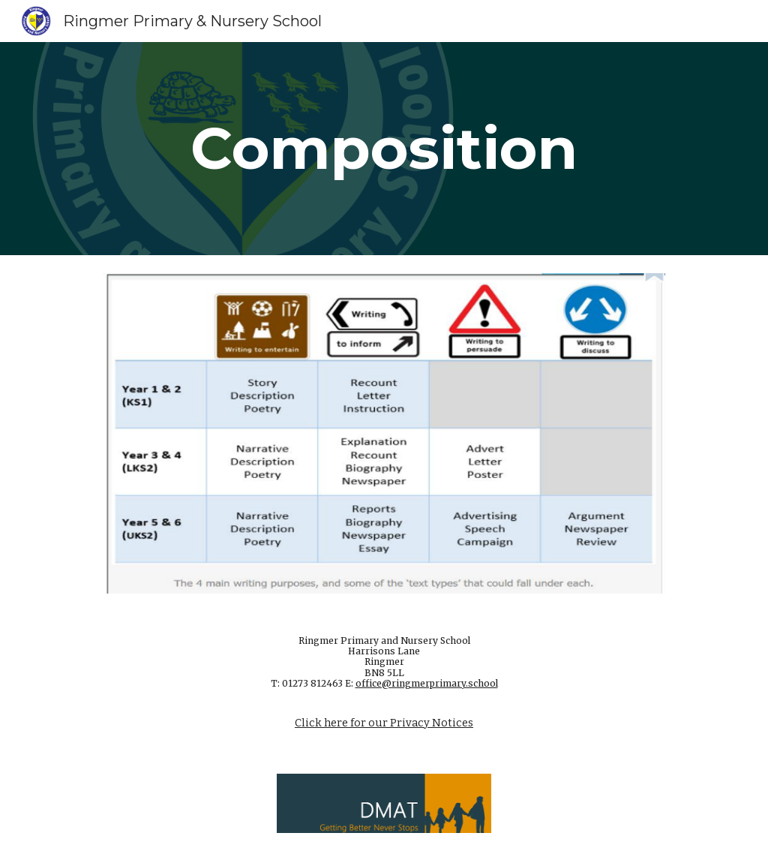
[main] (383, 148)
